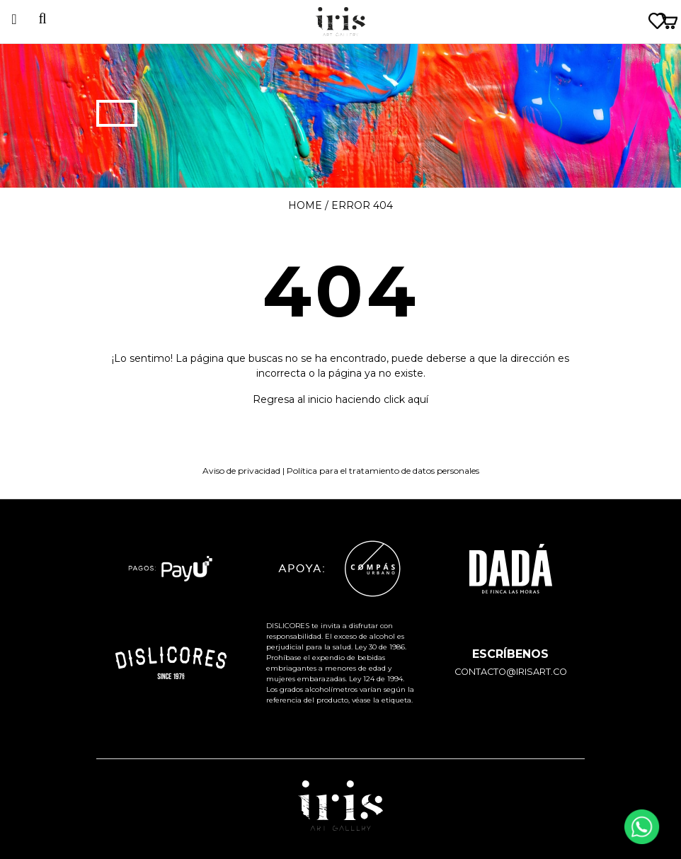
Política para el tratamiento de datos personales (383, 470)
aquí (418, 399)
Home (305, 205)
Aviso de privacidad (241, 470)
